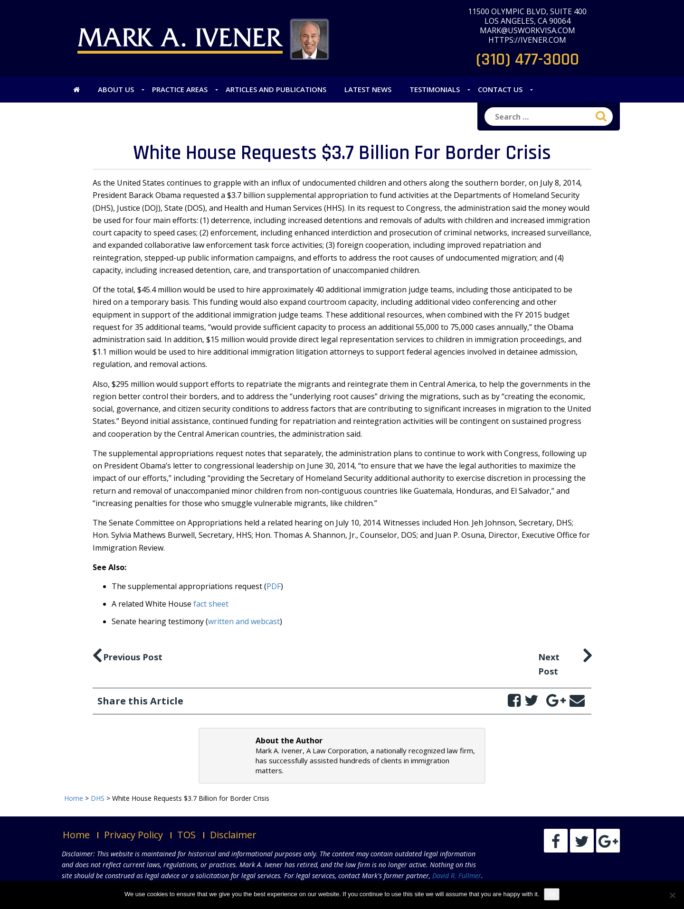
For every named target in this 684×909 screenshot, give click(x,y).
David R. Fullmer (456, 875)
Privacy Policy (133, 834)
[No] (672, 895)
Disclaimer (233, 834)
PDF (273, 586)
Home (76, 834)
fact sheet (210, 604)
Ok (552, 894)
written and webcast (244, 621)
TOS (186, 834)
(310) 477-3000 (527, 59)
